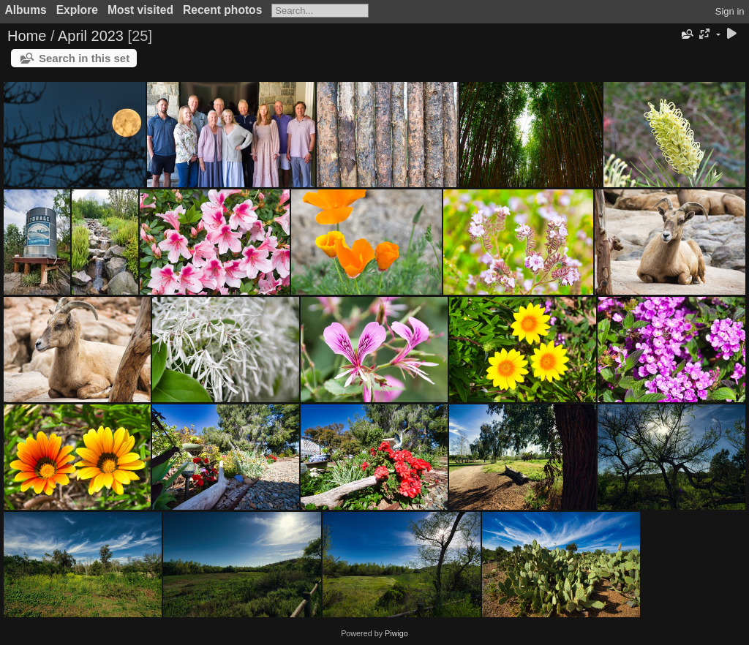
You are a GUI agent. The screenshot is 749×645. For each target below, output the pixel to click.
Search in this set (84, 58)
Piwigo (396, 633)
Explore (77, 10)
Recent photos (222, 10)
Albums (26, 10)
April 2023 (91, 36)
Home (26, 36)
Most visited (140, 10)
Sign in (730, 11)
